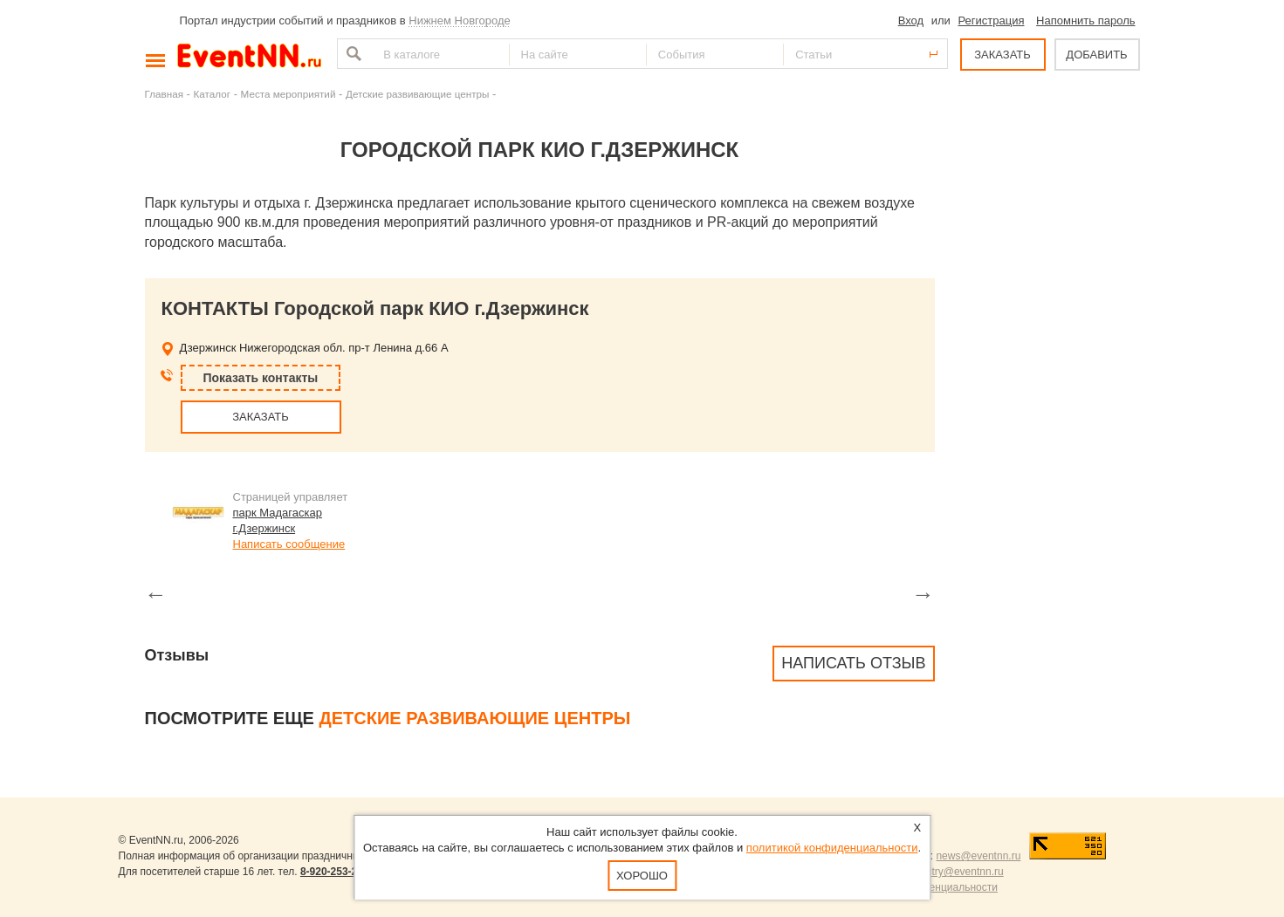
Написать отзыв (853, 663)
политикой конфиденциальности (832, 847)
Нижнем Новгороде (460, 20)
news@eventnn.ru (978, 856)
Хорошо (642, 875)
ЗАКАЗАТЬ (1002, 54)
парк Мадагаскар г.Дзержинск (277, 520)
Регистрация (991, 20)
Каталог (212, 93)
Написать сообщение (289, 544)
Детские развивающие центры (417, 93)
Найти (351, 54)
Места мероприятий (288, 93)
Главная (164, 93)
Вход (911, 20)
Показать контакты (261, 378)
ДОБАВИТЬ (1096, 54)
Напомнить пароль (1085, 20)
